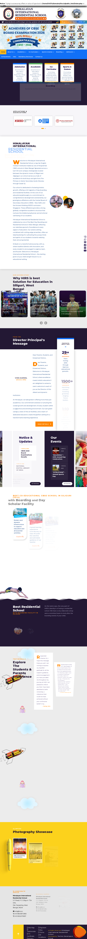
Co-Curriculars (34, 52)
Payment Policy (42, 929)
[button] (42, 128)
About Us (11, 52)
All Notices (35, 483)
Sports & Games (48, 52)
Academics (21, 52)
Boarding (60, 52)
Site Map (30, 928)
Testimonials (31, 930)
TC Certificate (30, 935)
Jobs (14, 56)
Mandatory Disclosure (26, 56)
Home (3, 52)
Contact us (38, 56)
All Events (67, 483)
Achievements (6, 56)
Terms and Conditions (42, 935)
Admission (70, 52)
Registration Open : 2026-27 (73, 22)
